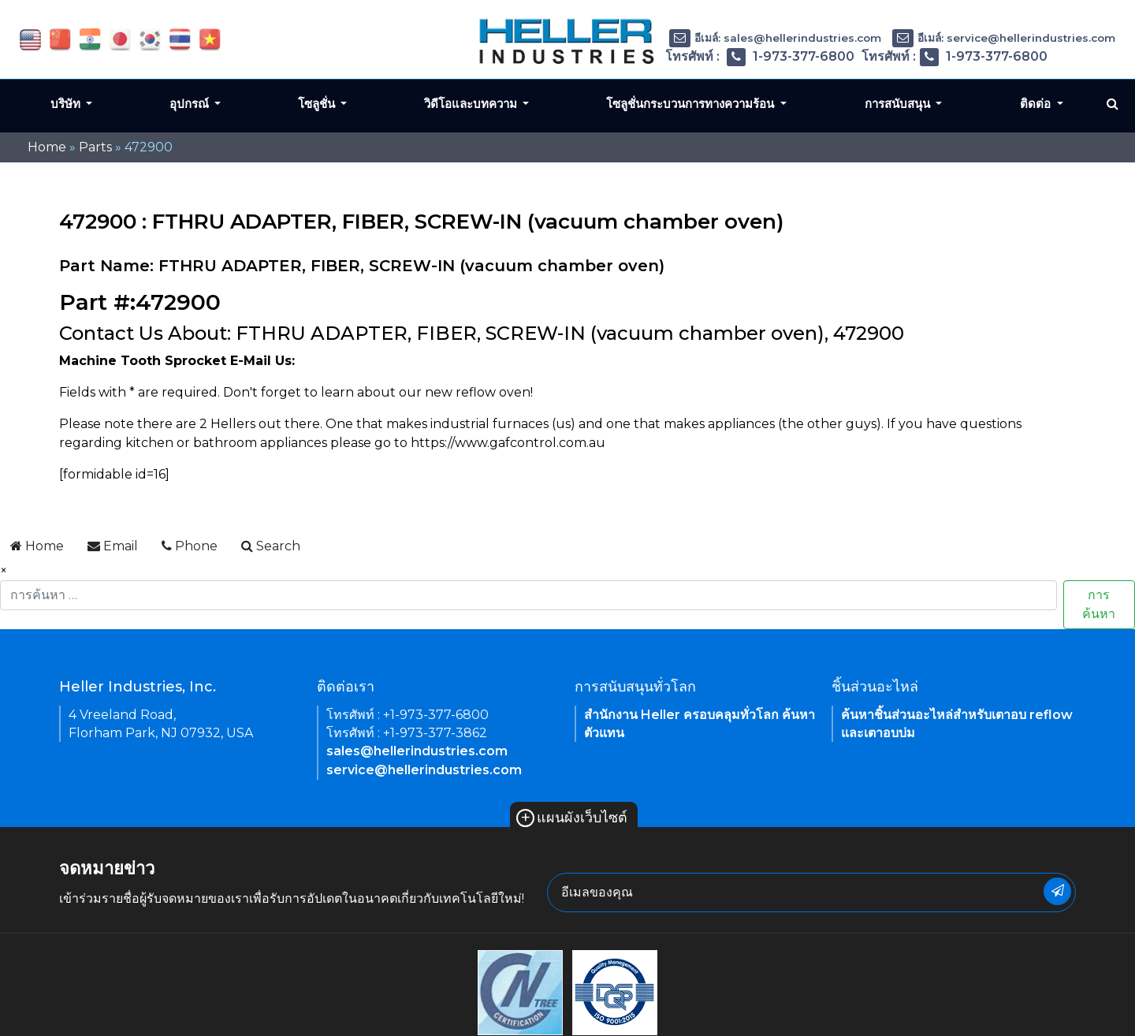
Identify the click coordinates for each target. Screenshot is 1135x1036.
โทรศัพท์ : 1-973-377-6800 (759, 56)
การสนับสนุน (899, 103)
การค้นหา (1098, 604)
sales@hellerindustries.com (417, 750)
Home (47, 147)
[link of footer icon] (520, 991)
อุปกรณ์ (190, 103)
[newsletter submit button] (1057, 891)
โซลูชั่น (318, 103)
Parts (95, 147)
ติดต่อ (1037, 103)
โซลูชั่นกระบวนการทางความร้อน (691, 103)
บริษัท (67, 103)
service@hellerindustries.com (424, 769)
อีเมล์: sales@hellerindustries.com (775, 38)
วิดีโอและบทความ (472, 103)
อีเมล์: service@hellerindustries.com (1003, 38)
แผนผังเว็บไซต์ (571, 818)
